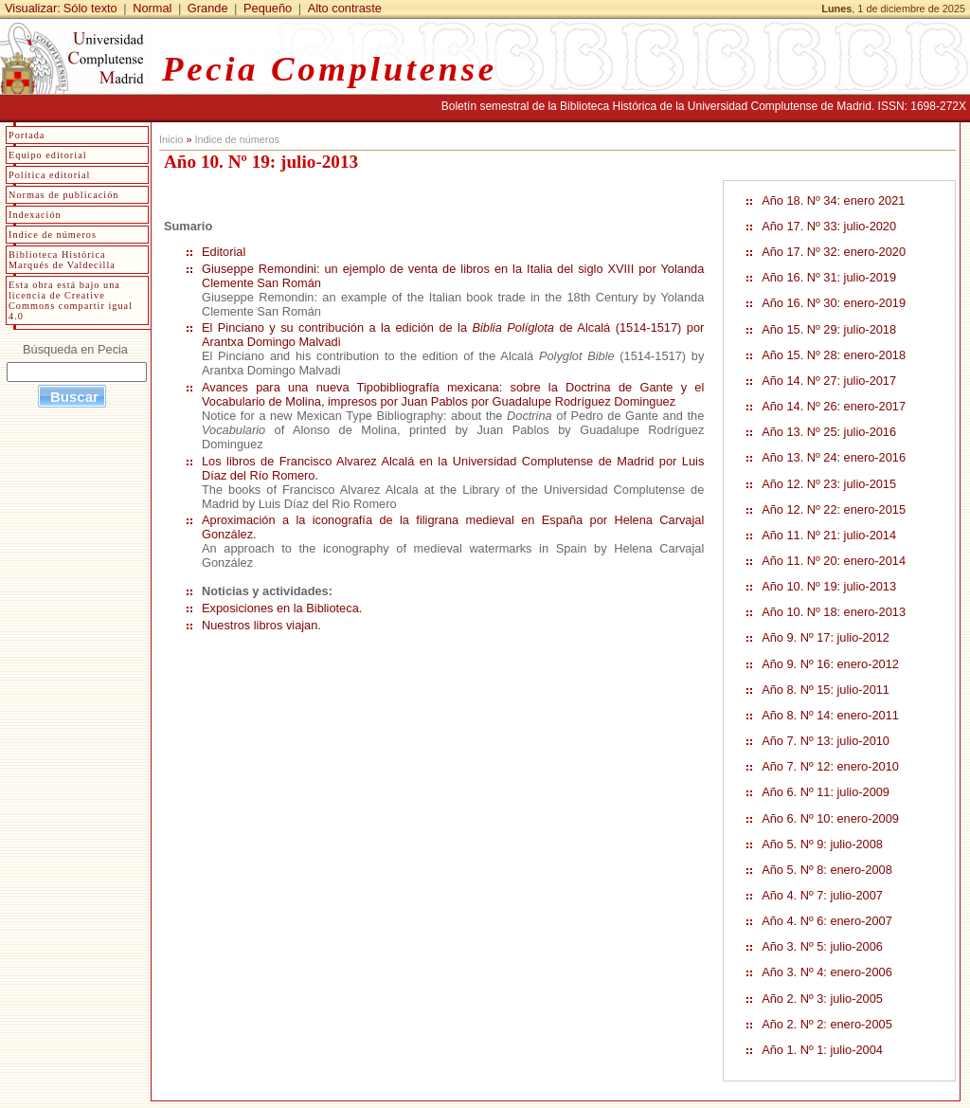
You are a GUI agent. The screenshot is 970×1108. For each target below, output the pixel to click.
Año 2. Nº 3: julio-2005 (822, 998)
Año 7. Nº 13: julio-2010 (825, 741)
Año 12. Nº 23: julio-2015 (829, 484)
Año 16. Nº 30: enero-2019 (834, 303)
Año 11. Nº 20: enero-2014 (834, 561)
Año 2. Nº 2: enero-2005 (827, 1024)
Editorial (223, 252)
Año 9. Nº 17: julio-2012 (825, 637)
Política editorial (49, 175)
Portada (27, 135)
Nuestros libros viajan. (261, 625)
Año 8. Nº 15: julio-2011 (825, 689)
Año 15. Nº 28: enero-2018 (834, 355)
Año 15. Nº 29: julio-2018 (829, 329)
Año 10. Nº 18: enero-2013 (834, 612)
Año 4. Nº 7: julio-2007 (822, 895)
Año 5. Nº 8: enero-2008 (827, 870)
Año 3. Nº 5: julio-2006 (822, 946)
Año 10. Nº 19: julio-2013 (829, 586)
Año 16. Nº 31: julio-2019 (829, 277)
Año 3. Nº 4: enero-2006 (827, 972)
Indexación (35, 214)
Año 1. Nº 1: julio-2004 (822, 1050)
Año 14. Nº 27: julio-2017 (829, 380)
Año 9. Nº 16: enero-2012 (830, 664)
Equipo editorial (48, 155)
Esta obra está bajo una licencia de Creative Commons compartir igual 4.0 (71, 300)
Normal (152, 8)
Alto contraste (345, 8)
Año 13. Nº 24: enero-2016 (834, 457)
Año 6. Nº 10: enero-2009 (830, 818)
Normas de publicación (63, 195)
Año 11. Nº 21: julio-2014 (829, 535)
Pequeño (267, 8)
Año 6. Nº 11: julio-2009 (825, 792)
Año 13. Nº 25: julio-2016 (829, 432)
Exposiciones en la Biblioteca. (282, 608)
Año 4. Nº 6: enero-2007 (827, 921)
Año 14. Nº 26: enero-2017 (834, 406)
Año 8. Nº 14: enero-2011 (830, 715)
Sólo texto (90, 8)
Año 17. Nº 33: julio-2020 (829, 226)
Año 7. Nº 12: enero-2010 (830, 766)
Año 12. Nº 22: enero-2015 (834, 509)
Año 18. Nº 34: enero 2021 (833, 200)
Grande (208, 8)
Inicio (171, 139)
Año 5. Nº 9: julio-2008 (822, 844)
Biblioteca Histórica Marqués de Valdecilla (62, 259)
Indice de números (236, 139)
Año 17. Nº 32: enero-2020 (834, 252)
